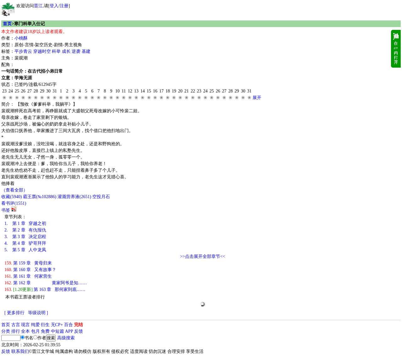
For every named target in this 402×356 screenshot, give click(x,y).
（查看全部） (14, 190)
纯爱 (35, 324)
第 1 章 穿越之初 (25, 223)
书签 (5, 210)
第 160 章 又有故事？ (30, 269)
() (11, 196)
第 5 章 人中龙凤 (25, 250)
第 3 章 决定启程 (25, 236)
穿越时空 (42, 51)
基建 (86, 51)
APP (69, 331)
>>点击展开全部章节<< (202, 256)
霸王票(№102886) (40, 196)
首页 (7, 23)
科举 (56, 51)
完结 (78, 324)
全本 (25, 331)
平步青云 (23, 51)
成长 (66, 51)
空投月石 (101, 196)
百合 (68, 324)
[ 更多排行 (14, 312)
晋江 (38, 5)
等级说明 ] (38, 312)
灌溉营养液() (74, 196)
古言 (15, 324)
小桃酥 (21, 38)
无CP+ (57, 324)
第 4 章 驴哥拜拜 (25, 243)
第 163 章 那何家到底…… (44, 289)
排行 (15, 331)
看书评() (13, 203)
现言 (25, 324)
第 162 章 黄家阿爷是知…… (45, 283)
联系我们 (20, 351)
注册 (64, 5)
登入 (54, 5)
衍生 (45, 324)
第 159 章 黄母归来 (28, 263)
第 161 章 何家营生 (28, 276)
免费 (45, 331)
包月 (35, 331)
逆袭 (76, 51)
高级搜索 (66, 338)
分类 (5, 331)
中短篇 (57, 331)
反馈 (78, 331)
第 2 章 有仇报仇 (25, 230)
